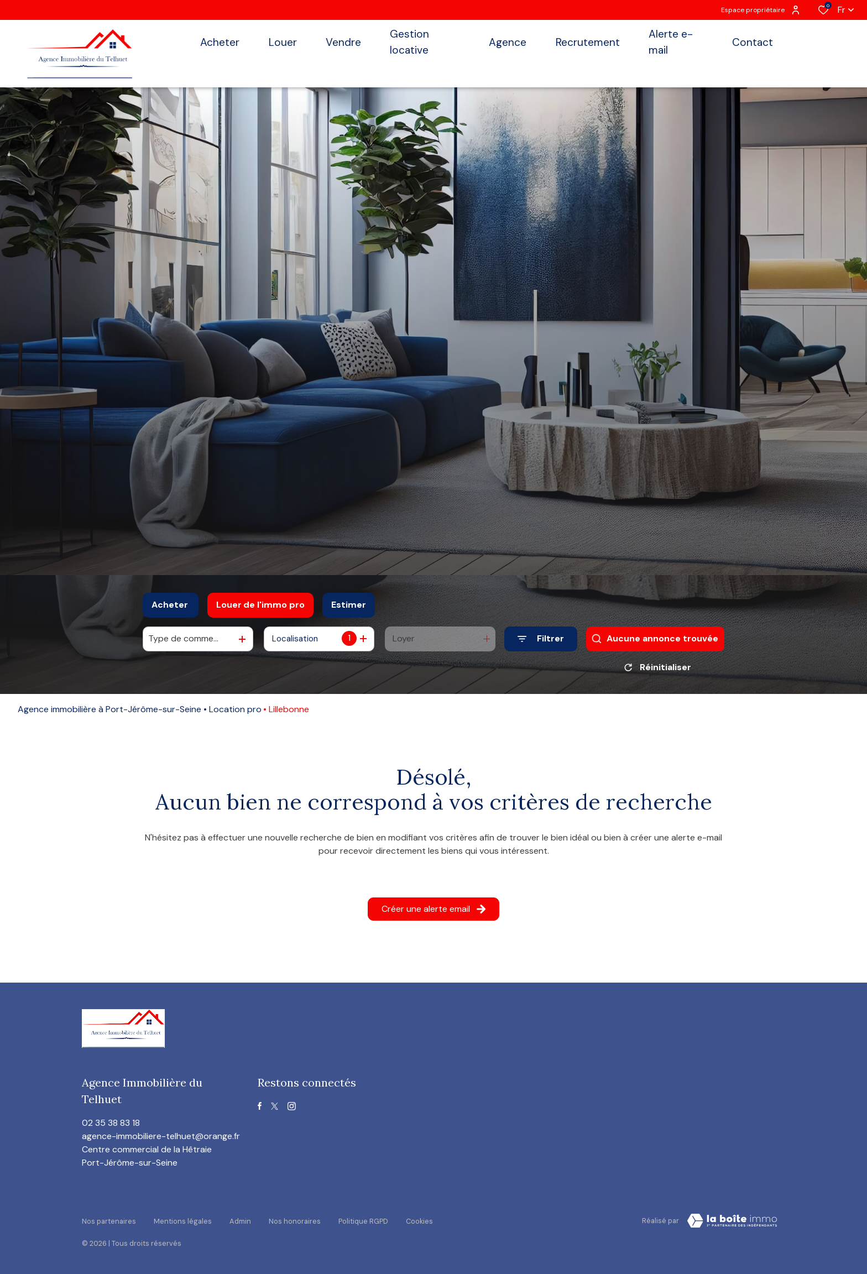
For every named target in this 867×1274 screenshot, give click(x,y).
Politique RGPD (363, 1223)
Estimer (348, 604)
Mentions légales (183, 1223)
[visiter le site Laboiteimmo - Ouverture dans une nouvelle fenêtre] (732, 1225)
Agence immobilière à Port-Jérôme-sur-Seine (109, 713)
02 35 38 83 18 (111, 1126)
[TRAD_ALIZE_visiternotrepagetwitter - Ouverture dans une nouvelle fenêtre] (274, 1110)
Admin (240, 1223)
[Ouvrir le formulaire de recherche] (540, 638)
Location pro (235, 713)
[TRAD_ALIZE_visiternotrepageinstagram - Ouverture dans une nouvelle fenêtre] (292, 1110)
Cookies (419, 1223)
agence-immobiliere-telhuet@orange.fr (161, 1140)
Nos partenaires (109, 1223)
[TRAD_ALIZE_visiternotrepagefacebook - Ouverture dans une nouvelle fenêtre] (260, 1110)
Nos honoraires (295, 1223)
